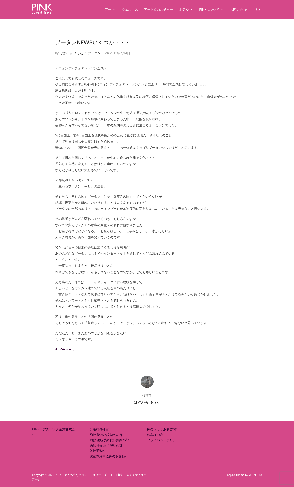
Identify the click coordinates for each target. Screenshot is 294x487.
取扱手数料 (98, 451)
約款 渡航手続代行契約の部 (109, 440)
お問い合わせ (239, 9)
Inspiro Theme (235, 475)
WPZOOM (255, 475)
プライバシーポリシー (163, 440)
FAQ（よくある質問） (163, 429)
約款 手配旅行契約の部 (106, 445)
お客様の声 (155, 435)
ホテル (186, 9)
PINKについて (211, 9)
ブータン (94, 53)
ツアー (109, 9)
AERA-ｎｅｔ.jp (66, 349)
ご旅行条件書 (99, 429)
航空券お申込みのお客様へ (109, 456)
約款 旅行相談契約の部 (106, 435)
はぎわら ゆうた (71, 53)
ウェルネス (130, 9)
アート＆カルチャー (158, 9)
